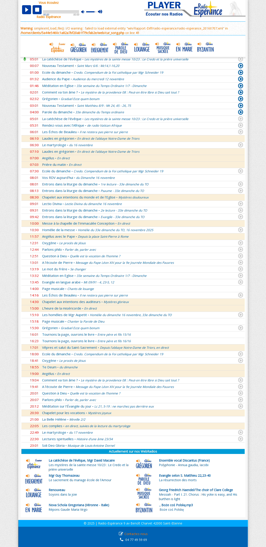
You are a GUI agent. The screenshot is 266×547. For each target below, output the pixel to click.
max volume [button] (100, 12)
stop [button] (37, 9)
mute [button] (85, 12)
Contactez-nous (136, 534)
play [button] (26, 9)
